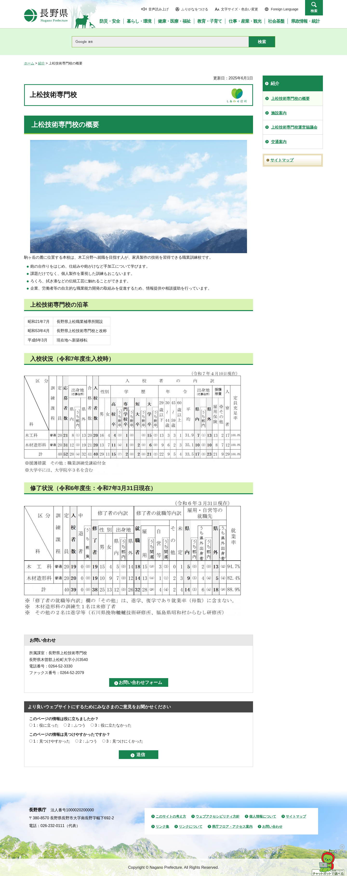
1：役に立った (46, 725)
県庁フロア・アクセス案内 (232, 826)
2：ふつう (77, 725)
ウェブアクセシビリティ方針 (218, 816)
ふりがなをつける (194, 9)
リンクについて (190, 826)
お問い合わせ (272, 826)
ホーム (29, 63)
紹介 (41, 63)
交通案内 (279, 142)
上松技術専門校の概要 (290, 99)
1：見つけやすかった (51, 741)
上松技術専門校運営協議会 (294, 127)
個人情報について (262, 816)
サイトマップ (282, 160)
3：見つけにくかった (124, 741)
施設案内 (279, 113)
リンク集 (162, 826)
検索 (314, 11)
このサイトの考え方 (171, 816)
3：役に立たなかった (113, 725)
